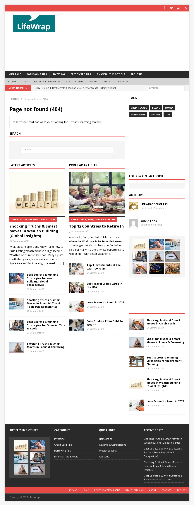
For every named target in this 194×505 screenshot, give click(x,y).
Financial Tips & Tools (111, 73)
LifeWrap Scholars (154, 204)
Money (169, 107)
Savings (155, 114)
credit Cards (139, 107)
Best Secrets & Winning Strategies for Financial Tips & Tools (46, 325)
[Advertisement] (127, 41)
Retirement (138, 114)
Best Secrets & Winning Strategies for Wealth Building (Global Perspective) (42, 279)
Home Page (14, 73)
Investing (58, 73)
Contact (108, 81)
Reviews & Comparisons (47, 81)
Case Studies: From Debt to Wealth (105, 322)
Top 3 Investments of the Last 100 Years (104, 266)
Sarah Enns (149, 220)
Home (25, 81)
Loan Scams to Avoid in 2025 (105, 302)
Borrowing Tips (37, 73)
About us (136, 73)
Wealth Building (75, 81)
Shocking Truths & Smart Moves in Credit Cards (163, 321)
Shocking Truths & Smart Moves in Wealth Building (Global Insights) (37, 227)
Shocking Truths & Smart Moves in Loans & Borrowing (46, 344)
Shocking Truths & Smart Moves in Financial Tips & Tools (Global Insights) (44, 303)
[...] (62, 263)
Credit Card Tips (81, 73)
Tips (167, 114)
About (93, 81)
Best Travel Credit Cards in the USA (104, 285)
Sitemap (12, 81)
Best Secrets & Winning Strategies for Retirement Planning (164, 360)
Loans (156, 107)
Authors (123, 81)
